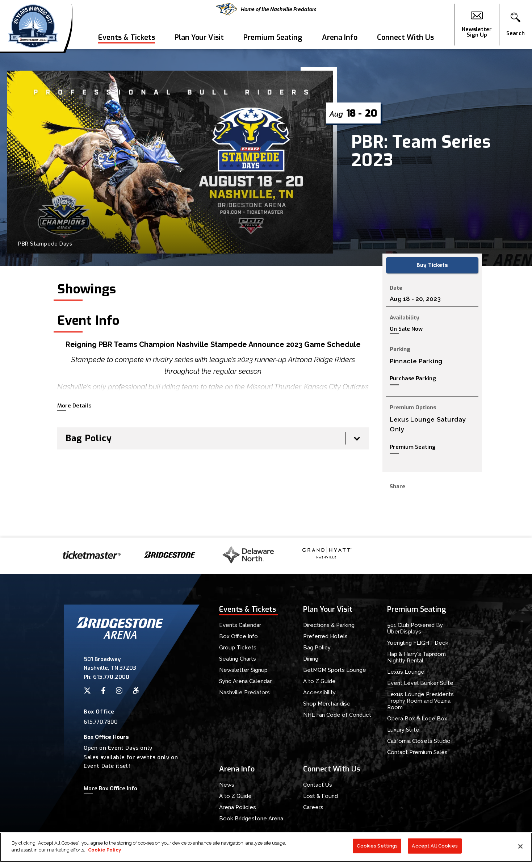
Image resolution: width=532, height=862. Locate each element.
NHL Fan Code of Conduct (337, 715)
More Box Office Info (110, 788)
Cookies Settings (377, 846)
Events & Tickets (126, 37)
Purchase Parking (413, 378)
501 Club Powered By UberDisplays (415, 628)
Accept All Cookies (434, 846)
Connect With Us (405, 37)
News (226, 785)
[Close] (520, 846)
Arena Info (339, 37)
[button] (515, 25)
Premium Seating (272, 37)
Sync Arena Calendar (245, 681)
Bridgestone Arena (32, 24)
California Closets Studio (419, 741)
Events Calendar (240, 625)
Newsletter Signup (243, 670)
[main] (266, 293)
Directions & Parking (329, 625)
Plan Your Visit (199, 37)
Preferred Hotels (325, 636)
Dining (310, 659)
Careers (313, 807)
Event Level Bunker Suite (420, 683)
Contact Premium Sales (417, 752)
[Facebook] (103, 690)
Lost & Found (320, 796)
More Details (74, 405)
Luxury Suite (403, 730)
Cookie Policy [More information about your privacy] (104, 850)
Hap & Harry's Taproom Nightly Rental (416, 657)
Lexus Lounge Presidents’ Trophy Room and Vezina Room (420, 701)
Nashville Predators (244, 692)
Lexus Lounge (405, 672)
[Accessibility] (136, 690)
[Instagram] (119, 690)
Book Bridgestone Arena (251, 818)
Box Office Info (238, 636)
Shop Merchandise (327, 703)
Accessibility (319, 692)
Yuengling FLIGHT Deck (417, 643)
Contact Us (317, 785)
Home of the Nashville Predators (266, 9)
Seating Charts (237, 659)
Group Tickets (237, 647)
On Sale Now (406, 329)
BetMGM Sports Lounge (334, 670)
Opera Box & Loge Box (417, 718)
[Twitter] (87, 690)
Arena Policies (237, 807)
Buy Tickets (432, 265)
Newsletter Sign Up (477, 25)
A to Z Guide (319, 681)
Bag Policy (317, 647)
